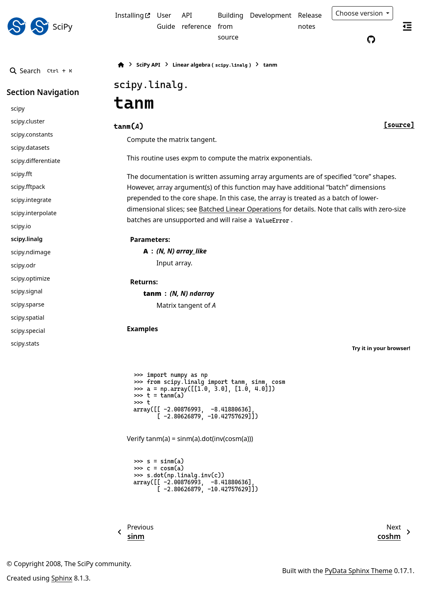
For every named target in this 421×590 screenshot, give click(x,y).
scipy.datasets (30, 147)
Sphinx (61, 578)
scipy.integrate (31, 200)
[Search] (43, 71)
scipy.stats (25, 343)
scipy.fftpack (28, 186)
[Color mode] (354, 39)
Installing (129, 15)
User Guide (166, 20)
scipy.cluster (27, 121)
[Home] (119, 64)
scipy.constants (32, 134)
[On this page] (407, 26)
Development (270, 15)
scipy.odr (23, 265)
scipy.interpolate (33, 213)
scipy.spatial (27, 317)
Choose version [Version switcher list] (360, 13)
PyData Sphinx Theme (358, 570)
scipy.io (21, 226)
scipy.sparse (27, 304)
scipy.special (28, 330)
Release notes (310, 20)
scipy (17, 108)
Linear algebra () (210, 65)
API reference (196, 20)
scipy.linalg (26, 239)
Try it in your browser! (381, 348)
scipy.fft (21, 174)
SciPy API (146, 64)
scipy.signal (26, 291)
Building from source (230, 26)
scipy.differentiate (35, 161)
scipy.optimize (30, 278)
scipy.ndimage (31, 252)
